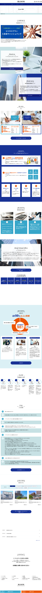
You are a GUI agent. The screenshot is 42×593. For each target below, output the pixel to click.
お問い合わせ (35, 4)
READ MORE (12, 68)
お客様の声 (17, 4)
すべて (12, 486)
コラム (24, 4)
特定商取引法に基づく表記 (26, 578)
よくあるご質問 (21, 4)
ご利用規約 (23, 577)
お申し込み (38, 4)
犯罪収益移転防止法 (35, 577)
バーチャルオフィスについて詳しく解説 (21, 270)
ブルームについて (8, 4)
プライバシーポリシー (25, 579)
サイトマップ (34, 576)
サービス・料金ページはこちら (21, 138)
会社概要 (23, 576)
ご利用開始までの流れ (13, 4)
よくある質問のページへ (21, 469)
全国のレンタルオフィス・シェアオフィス (26, 486)
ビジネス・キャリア (34, 486)
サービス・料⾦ (3, 4)
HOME (2, 13)
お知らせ (32, 4)
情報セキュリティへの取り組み (36, 578)
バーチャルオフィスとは (27, 4)
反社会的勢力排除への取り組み (37, 579)
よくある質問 (14, 576)
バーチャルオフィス (19, 486)
